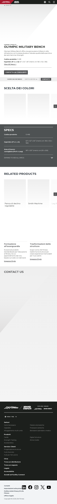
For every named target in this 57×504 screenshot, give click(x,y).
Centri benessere (10, 425)
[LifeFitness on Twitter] (43, 491)
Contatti (46, 79)
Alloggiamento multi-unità (13, 430)
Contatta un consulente (15, 72)
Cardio (6, 437)
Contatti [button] (7, 486)
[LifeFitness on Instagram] (36, 491)
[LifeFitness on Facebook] (30, 491)
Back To (7, 5)
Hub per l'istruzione (11, 455)
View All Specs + (10, 64)
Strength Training (10, 440)
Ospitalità (7, 428)
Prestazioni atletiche (37, 428)
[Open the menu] (54, 2)
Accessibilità (9, 471)
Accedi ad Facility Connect (14, 475)
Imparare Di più (10, 261)
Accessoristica (8, 443)
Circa (6, 459)
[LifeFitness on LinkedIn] (24, 491)
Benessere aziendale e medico (40, 430)
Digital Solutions (35, 437)
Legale (6, 468)
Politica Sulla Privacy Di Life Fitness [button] (14, 492)
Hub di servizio (9, 452)
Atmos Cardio (34, 440)
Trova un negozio (11, 465)
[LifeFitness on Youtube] (49, 491)
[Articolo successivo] (55, 106)
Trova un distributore (12, 462)
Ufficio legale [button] (9, 496)
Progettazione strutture (12, 449)
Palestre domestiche (37, 425)
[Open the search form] (49, 2)
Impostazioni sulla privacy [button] (13, 488)
